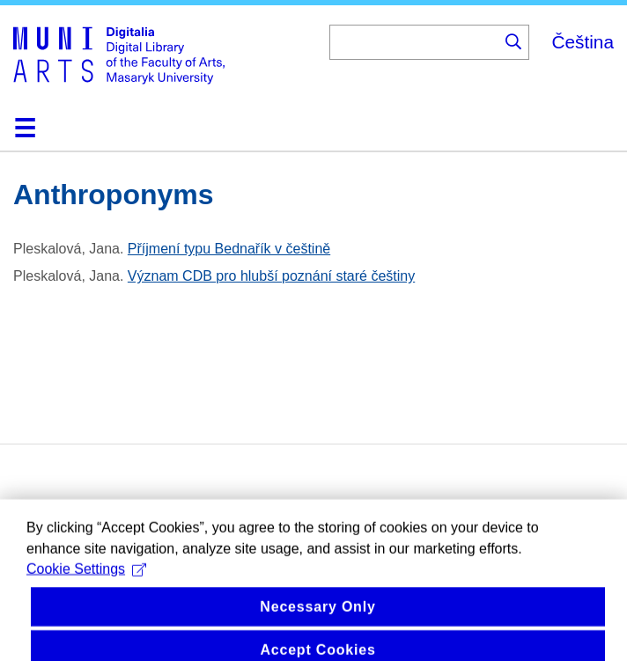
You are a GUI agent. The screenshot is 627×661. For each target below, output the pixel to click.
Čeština (582, 42)
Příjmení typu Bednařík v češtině (229, 248)
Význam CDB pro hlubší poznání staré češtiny (271, 275)
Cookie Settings (86, 577)
